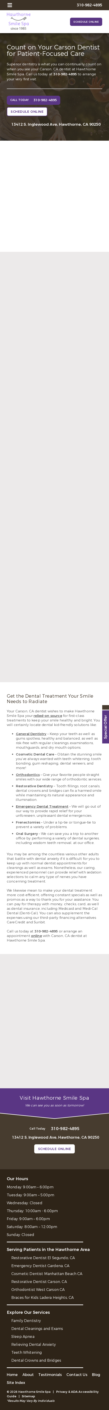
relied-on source (48, 716)
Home (12, 1374)
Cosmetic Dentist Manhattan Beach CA (46, 1273)
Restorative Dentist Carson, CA (39, 1281)
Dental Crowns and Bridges (36, 1360)
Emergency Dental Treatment (42, 806)
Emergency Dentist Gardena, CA (40, 1265)
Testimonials (50, 1374)
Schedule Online (86, 22)
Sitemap (28, 1396)
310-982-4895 (65, 74)
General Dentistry (31, 734)
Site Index (16, 1382)
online (36, 936)
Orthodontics (28, 774)
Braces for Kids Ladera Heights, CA (42, 1297)
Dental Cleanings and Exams (37, 1328)
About (28, 1374)
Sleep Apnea (22, 1336)
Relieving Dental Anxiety (33, 1344)
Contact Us (76, 1374)
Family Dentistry (26, 1320)
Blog (96, 1374)
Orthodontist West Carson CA (38, 1289)
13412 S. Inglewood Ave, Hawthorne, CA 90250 (56, 124)
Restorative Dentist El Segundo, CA (43, 1258)
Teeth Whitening (26, 1352)
